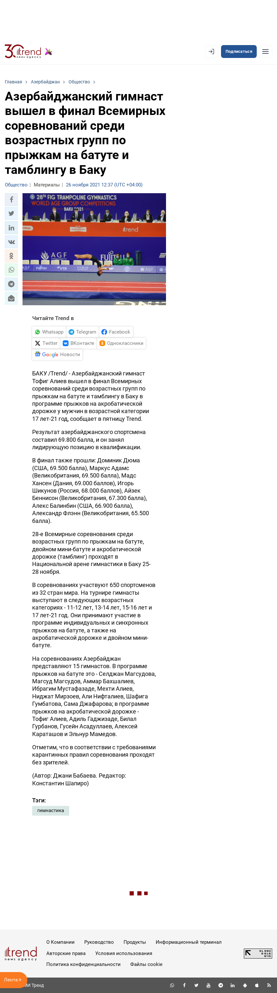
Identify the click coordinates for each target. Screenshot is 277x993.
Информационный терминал (189, 942)
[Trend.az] (28, 51)
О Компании (60, 942)
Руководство (99, 942)
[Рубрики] (265, 51)
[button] (11, 199)
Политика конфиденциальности (83, 964)
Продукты (135, 942)
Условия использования (123, 953)
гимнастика (50, 810)
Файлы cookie (146, 964)
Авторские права (66, 953)
